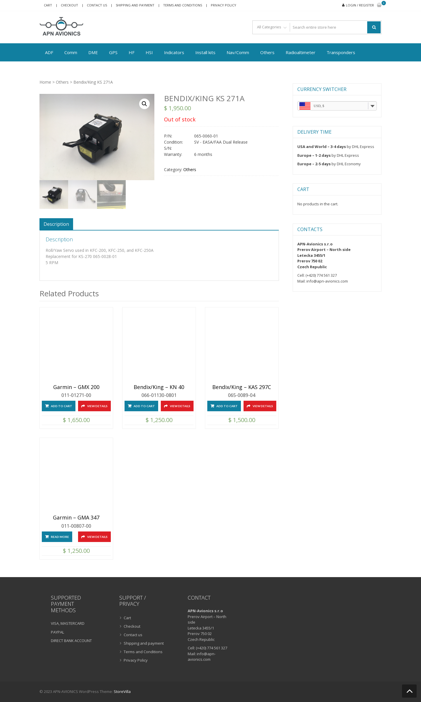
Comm (70, 52)
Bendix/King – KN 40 (159, 387)
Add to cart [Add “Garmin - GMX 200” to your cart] (61, 406)
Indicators (174, 52)
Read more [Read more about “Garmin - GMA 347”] (60, 536)
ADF (49, 52)
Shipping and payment (135, 5)
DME (93, 52)
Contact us (97, 5)
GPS (113, 52)
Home (45, 82)
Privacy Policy (223, 5)
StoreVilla (122, 691)
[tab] (56, 224)
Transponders (341, 52)
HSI (149, 52)
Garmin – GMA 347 (76, 518)
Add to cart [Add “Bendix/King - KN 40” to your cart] (144, 406)
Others (267, 52)
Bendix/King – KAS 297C (241, 387)
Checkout (69, 5)
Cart (48, 5)
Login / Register (360, 5)
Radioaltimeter (300, 52)
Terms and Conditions (182, 5)
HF (131, 52)
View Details (97, 406)
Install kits (205, 52)
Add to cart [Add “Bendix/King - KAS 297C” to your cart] (227, 406)
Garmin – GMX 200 (76, 387)
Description (56, 224)
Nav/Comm (238, 52)
